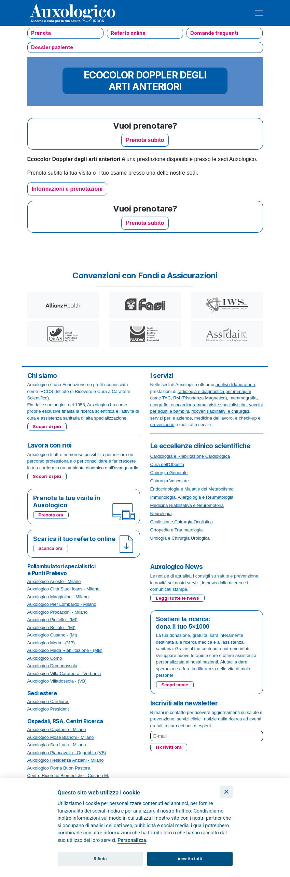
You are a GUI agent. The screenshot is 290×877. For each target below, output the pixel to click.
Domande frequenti (214, 33)
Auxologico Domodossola (52, 665)
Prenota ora (51, 514)
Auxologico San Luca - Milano (56, 744)
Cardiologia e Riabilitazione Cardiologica (190, 456)
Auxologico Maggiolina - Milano (58, 596)
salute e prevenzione (237, 576)
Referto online (128, 33)
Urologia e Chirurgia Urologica (180, 538)
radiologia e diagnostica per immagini (214, 391)
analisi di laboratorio (235, 384)
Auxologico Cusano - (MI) (52, 635)
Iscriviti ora (169, 747)
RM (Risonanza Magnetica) (200, 397)
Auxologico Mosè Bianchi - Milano (60, 737)
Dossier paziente (52, 47)
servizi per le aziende (171, 418)
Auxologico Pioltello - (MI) (52, 619)
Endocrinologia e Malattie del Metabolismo (192, 489)
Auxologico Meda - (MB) (51, 642)
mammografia (243, 397)
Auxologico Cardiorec (48, 701)
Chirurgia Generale (169, 472)
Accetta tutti (190, 858)
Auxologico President (48, 709)
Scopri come (175, 684)
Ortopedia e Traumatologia (176, 529)
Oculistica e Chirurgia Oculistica (181, 521)
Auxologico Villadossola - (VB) (57, 681)
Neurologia (161, 513)
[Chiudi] (226, 792)
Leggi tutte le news (177, 598)
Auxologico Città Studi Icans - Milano (63, 588)
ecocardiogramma (188, 404)
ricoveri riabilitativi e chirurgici (220, 411)
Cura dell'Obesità (167, 464)
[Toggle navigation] (259, 12)
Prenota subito (145, 140)
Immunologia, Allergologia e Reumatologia (192, 497)
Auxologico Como (44, 658)
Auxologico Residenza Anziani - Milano (65, 760)
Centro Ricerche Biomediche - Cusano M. (68, 775)
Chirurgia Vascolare (169, 480)
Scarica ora (51, 548)
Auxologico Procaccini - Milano (57, 612)
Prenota (41, 33)
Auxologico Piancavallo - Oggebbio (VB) (66, 752)
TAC (166, 397)
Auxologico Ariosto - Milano (54, 581)
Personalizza (132, 840)
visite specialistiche (228, 404)
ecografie (159, 404)
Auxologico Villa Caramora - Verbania (64, 673)
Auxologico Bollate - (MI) (51, 627)
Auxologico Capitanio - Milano (56, 729)
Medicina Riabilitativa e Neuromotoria (187, 505)
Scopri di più (47, 426)
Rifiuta (100, 858)
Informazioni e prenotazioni (67, 189)
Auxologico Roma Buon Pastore (58, 768)
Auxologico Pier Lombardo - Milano (61, 604)
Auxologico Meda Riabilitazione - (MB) (64, 650)
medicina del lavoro (213, 418)
